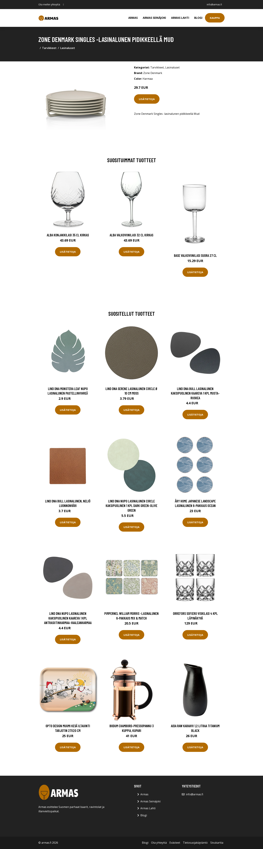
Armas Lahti (180, 18)
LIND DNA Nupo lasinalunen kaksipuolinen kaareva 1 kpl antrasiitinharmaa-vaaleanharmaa (68, 618)
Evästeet (174, 842)
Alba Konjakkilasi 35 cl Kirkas (68, 235)
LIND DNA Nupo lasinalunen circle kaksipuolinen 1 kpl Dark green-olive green (131, 505)
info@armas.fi (214, 4)
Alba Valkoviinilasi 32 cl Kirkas (131, 235)
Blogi (198, 18)
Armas (133, 18)
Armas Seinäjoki (154, 18)
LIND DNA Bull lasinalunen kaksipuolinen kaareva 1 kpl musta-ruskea (195, 393)
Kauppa (215, 17)
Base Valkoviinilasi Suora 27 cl (195, 255)
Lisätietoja (147, 99)
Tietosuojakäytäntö (195, 842)
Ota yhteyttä (159, 842)
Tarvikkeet (49, 48)
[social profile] (63, 4)
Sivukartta (216, 842)
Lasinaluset (67, 48)
